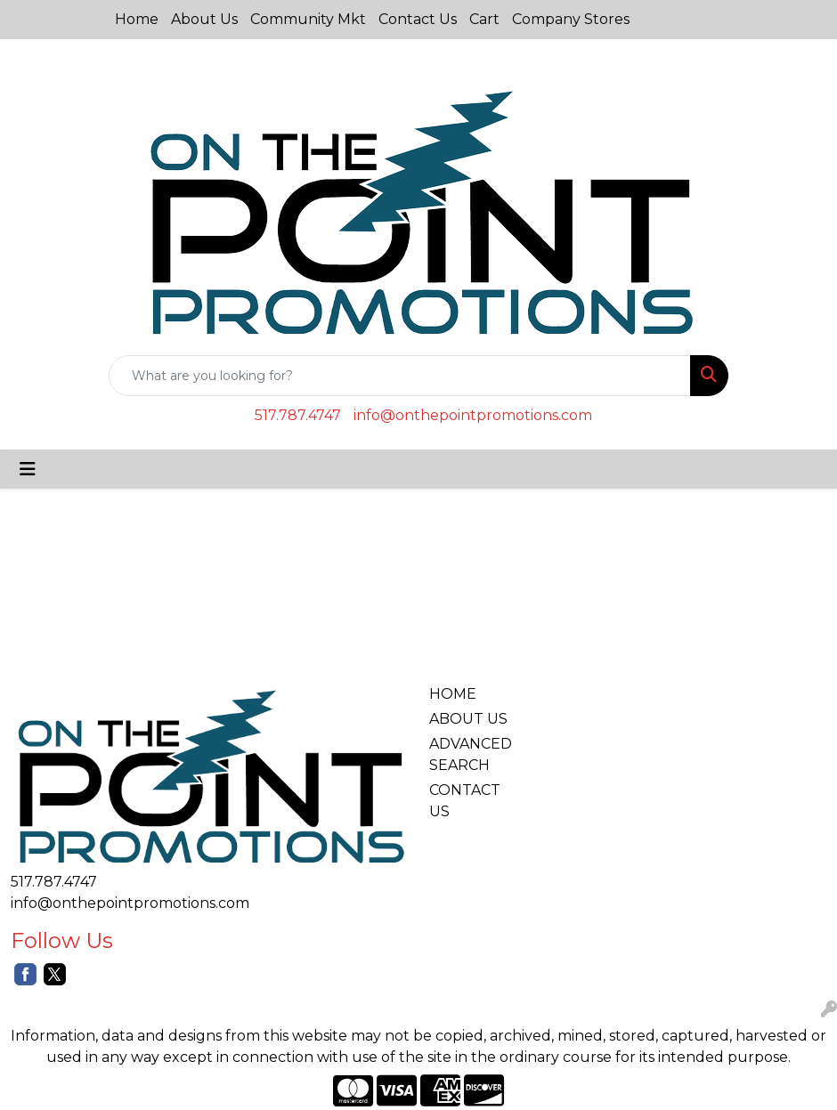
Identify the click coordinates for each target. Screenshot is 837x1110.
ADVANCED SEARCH (470, 754)
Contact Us (417, 19)
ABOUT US (468, 718)
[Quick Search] (400, 375)
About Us (204, 19)
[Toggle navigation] (27, 469)
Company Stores (571, 19)
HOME (452, 693)
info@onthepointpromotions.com (472, 415)
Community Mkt (308, 19)
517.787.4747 (298, 415)
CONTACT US (464, 801)
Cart (484, 19)
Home (136, 19)
